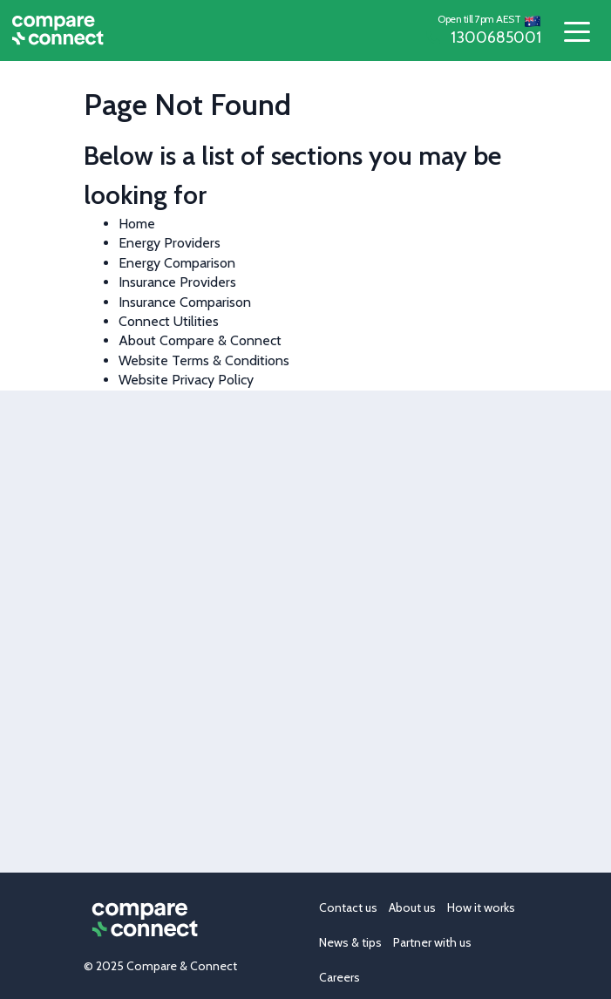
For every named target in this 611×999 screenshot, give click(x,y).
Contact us (348, 907)
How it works (481, 907)
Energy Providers (170, 242)
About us (412, 907)
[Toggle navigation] (576, 31)
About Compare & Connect (200, 340)
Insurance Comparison (185, 302)
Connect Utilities (169, 321)
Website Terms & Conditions (204, 360)
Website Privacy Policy (186, 379)
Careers (339, 977)
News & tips (350, 942)
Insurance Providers (177, 282)
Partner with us (432, 942)
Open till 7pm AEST (479, 18)
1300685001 (483, 37)
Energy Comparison (177, 263)
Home (137, 223)
